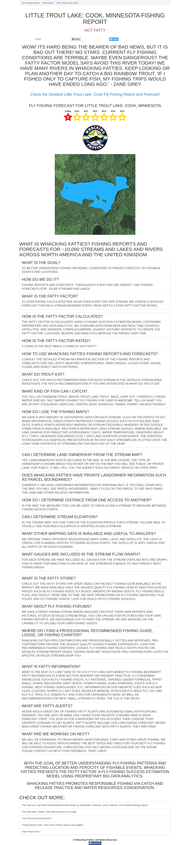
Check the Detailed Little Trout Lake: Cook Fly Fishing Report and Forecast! (95, 94)
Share (38, 39)
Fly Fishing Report (31, 3)
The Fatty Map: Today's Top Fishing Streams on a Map (49, 811)
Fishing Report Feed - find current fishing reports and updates (52, 825)
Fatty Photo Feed (30, 831)
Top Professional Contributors (37, 818)
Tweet (113, 39)
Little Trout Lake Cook (67, 3)
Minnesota (48, 3)
